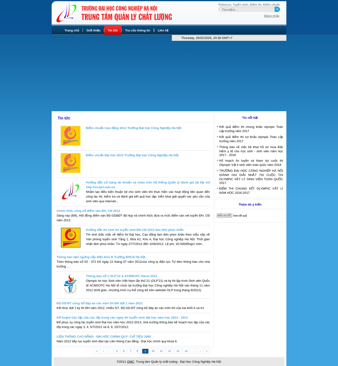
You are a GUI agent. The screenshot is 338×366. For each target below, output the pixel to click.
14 (186, 351)
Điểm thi (255, 4)
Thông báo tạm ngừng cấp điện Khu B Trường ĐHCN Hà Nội (101, 257)
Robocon (225, 4)
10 (153, 351)
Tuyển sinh (240, 4)
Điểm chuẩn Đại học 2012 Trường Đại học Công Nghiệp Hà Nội (132, 155)
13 (178, 351)
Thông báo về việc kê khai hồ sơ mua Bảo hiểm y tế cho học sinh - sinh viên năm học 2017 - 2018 (251, 151)
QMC (130, 361)
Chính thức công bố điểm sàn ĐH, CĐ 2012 (88, 211)
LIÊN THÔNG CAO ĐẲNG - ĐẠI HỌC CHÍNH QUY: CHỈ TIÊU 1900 (104, 336)
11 (161, 351)
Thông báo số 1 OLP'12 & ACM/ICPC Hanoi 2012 (121, 276)
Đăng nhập (271, 16)
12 (169, 351)
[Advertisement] (169, 76)
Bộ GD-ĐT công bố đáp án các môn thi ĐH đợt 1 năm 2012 (99, 303)
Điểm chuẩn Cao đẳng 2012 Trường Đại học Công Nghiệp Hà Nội (133, 128)
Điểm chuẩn (271, 4)
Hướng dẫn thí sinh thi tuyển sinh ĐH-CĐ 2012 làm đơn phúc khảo (135, 230)
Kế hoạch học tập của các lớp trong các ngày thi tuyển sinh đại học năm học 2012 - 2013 (122, 317)
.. (110, 351)
